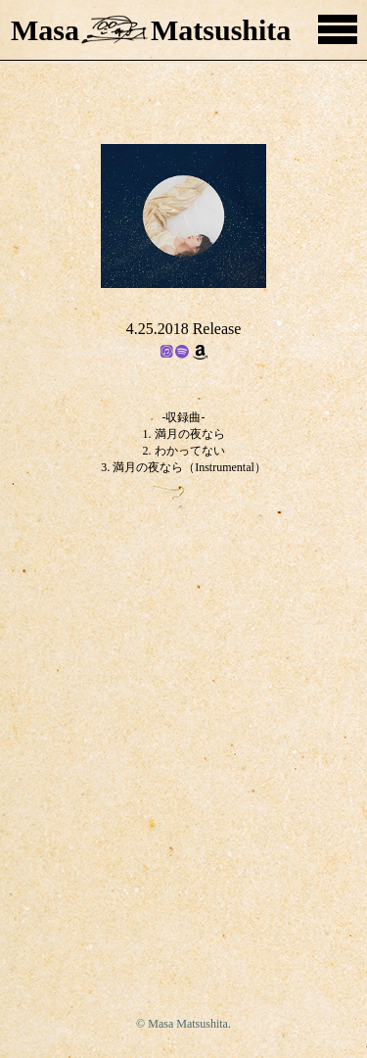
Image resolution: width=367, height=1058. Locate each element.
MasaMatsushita (151, 30)
